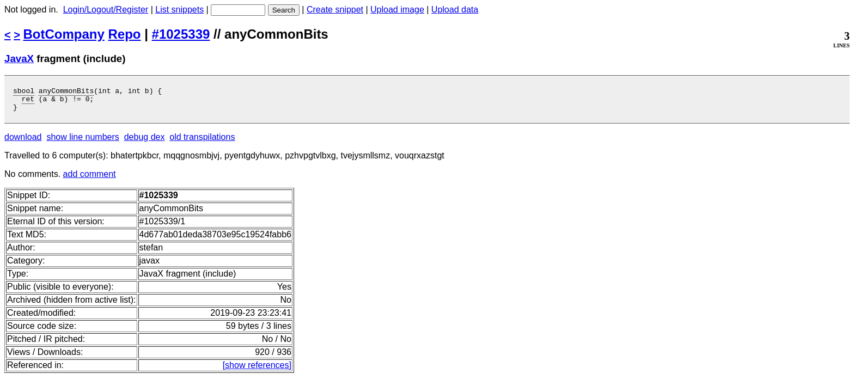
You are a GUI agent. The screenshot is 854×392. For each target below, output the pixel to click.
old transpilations (202, 141)
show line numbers (82, 141)
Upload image (397, 9)
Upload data (454, 9)
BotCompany (64, 34)
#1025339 (181, 34)
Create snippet (335, 9)
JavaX (19, 58)
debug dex (144, 141)
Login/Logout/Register (106, 9)
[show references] (257, 370)
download (23, 141)
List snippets (179, 9)
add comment (89, 178)
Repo (124, 34)
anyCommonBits (66, 92)
